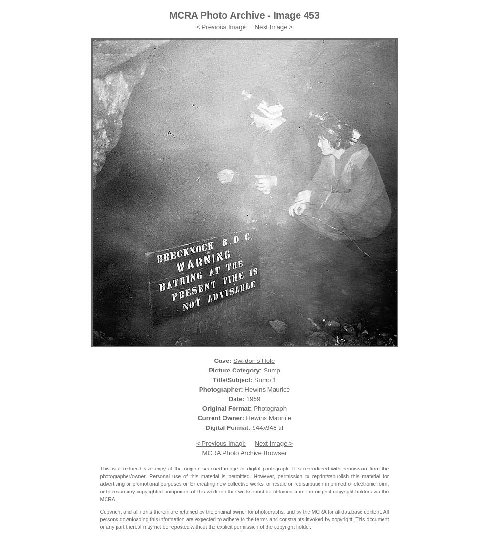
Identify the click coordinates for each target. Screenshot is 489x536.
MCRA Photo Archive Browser (244, 453)
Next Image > (274, 27)
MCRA (107, 499)
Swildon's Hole (254, 360)
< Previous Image (221, 27)
